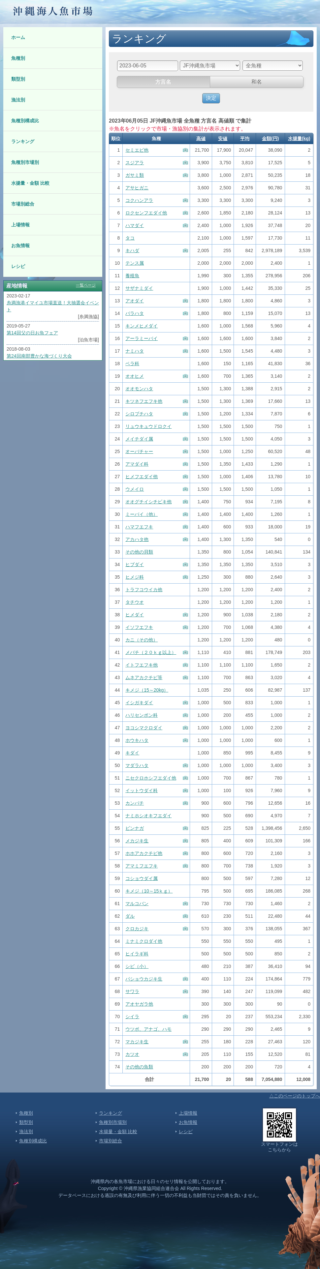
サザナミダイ (139, 288)
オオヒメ (134, 376)
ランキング (22, 141)
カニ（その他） (141, 639)
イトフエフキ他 (141, 665)
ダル (130, 916)
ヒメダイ (134, 614)
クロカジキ (136, 928)
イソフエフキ (139, 627)
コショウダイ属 (141, 878)
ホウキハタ (136, 740)
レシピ (18, 266)
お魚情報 (20, 245)
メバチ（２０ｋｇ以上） (150, 652)
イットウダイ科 (141, 790)
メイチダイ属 (139, 439)
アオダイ (134, 300)
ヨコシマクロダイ (143, 727)
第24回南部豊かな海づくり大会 (39, 356)
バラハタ (134, 313)
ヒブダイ (134, 564)
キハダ (132, 250)
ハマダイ (134, 225)
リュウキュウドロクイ (148, 426)
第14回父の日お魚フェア (32, 332)
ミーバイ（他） (141, 514)
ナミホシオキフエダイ (148, 815)
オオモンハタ (139, 388)
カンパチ (134, 803)
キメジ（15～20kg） (146, 690)
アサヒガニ (136, 187)
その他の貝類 (139, 552)
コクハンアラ (139, 200)
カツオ (132, 1054)
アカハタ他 (136, 539)
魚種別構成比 (25, 120)
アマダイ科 (136, 464)
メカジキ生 (136, 840)
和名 (256, 82)
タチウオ (134, 602)
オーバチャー (139, 451)
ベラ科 (132, 363)
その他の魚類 (139, 1066)
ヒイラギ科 (136, 953)
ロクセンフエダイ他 (146, 212)
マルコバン (136, 903)
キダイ (132, 752)
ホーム (18, 37)
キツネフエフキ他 (143, 401)
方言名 (163, 82)
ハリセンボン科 (141, 715)
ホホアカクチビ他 (143, 853)
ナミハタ (134, 351)
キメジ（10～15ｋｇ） (149, 891)
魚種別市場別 (25, 162)
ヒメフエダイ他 (141, 476)
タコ (130, 238)
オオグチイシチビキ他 (148, 501)
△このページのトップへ (294, 1095)
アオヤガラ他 (139, 1004)
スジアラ (134, 162)
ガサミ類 (134, 175)
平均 (244, 138)
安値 (222, 138)
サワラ (132, 991)
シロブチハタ (139, 413)
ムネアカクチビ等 (143, 677)
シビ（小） (136, 966)
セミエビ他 (136, 150)
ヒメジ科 (134, 577)
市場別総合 (22, 204)
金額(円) (270, 138)
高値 (201, 138)
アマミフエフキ (141, 865)
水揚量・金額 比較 (30, 183)
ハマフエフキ (139, 526)
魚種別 (18, 58)
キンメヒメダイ (141, 325)
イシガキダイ (139, 702)
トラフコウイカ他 (143, 589)
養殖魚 (132, 275)
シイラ (132, 1016)
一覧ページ (86, 285)
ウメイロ (134, 489)
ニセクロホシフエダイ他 (150, 778)
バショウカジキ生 (143, 978)
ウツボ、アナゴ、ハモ (148, 1029)
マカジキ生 (136, 1041)
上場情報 (20, 224)
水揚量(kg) (299, 138)
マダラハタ (136, 765)
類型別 (18, 79)
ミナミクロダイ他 (143, 941)
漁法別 (18, 99)
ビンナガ (134, 828)
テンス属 (134, 263)
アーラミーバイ (141, 338)
